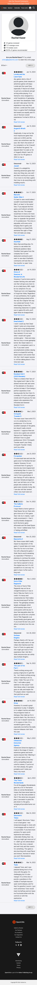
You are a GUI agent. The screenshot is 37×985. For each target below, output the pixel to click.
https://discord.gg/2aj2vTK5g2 (18, 4)
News (5, 8)
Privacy (19, 967)
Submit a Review (18, 928)
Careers (18, 963)
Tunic (16, 865)
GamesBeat (5, 100)
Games (10, 8)
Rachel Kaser (6, 98)
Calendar (17, 8)
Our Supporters (18, 935)
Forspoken (18, 456)
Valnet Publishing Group (25, 972)
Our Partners (18, 930)
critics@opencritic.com (10, 60)
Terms (18, 965)
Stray (16, 703)
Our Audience (18, 932)
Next (30, 65)
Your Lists (24, 8)
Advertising (18, 960)
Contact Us (18, 937)
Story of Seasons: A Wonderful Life (19, 274)
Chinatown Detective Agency (18, 743)
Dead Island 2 (19, 321)
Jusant (16, 166)
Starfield (17, 242)
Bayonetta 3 (18, 539)
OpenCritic (8, 972)
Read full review (19, 122)
